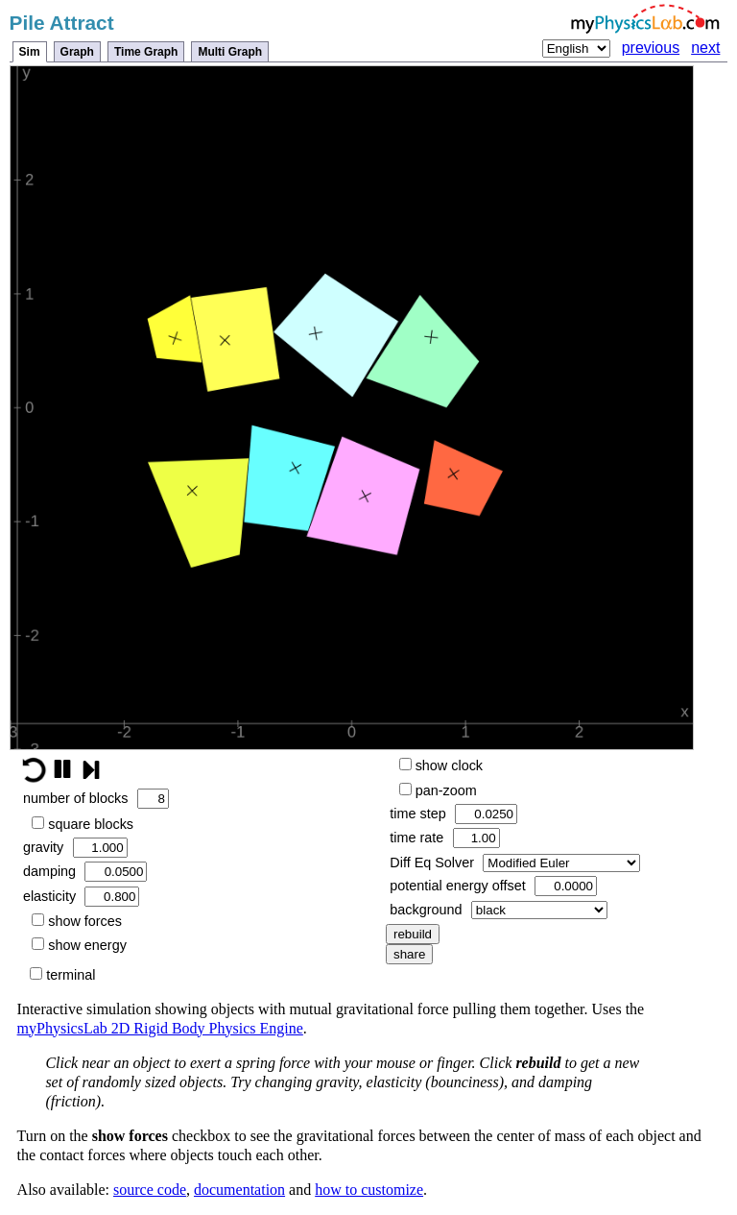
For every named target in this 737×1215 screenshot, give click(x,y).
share (409, 954)
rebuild (412, 934)
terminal (62, 975)
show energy (79, 945)
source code (149, 1189)
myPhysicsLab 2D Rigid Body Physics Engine (160, 1028)
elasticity (81, 897)
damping (85, 872)
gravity (75, 848)
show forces (77, 921)
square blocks (82, 824)
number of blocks (96, 799)
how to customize (369, 1189)
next (705, 47)
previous (650, 47)
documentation (239, 1189)
